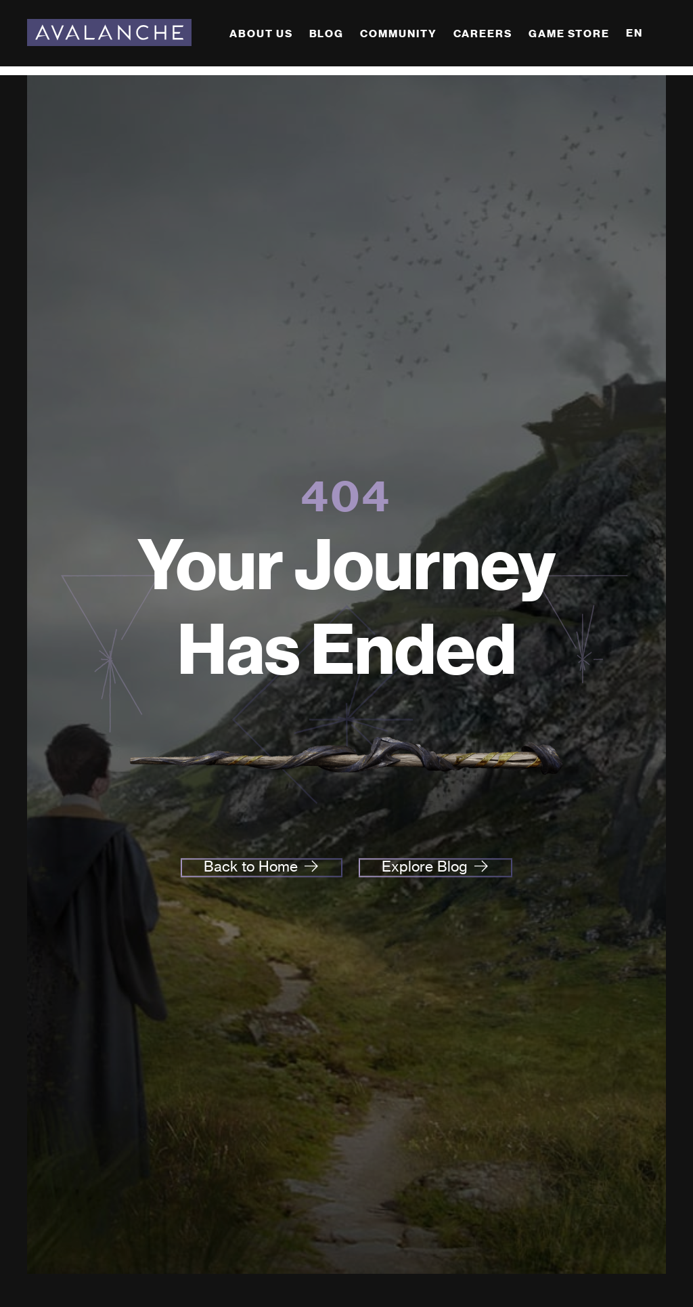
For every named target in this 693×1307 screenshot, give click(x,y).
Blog (326, 33)
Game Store (569, 33)
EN (634, 32)
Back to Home (251, 867)
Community (398, 33)
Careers (482, 33)
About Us (260, 33)
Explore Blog (425, 867)
